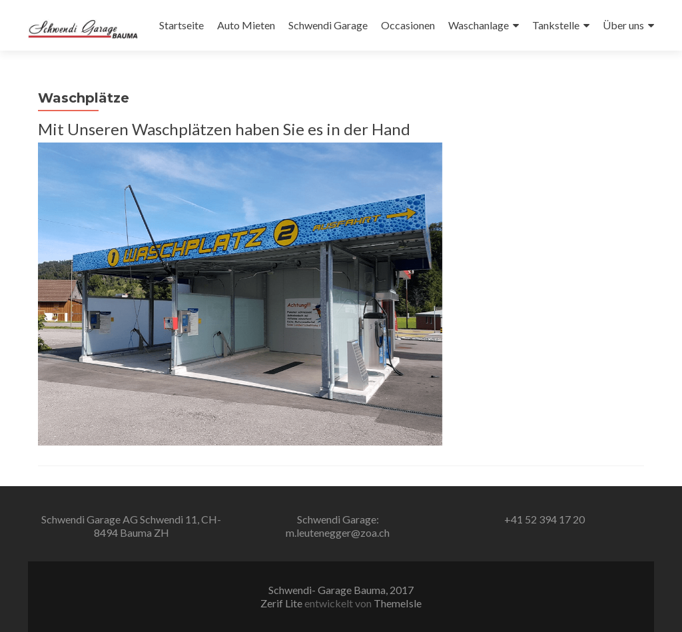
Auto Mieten (246, 25)
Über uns (623, 25)
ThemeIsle (398, 603)
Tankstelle (555, 25)
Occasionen (408, 25)
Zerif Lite (282, 603)
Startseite (181, 25)
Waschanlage (478, 25)
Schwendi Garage (328, 25)
